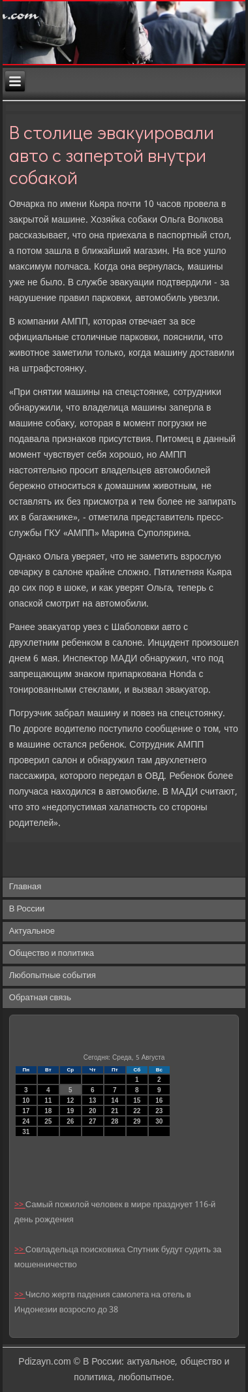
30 (159, 1121)
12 (70, 1100)
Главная (25, 886)
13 (92, 1100)
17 (25, 1111)
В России (27, 909)
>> (19, 1204)
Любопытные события (52, 975)
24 (25, 1121)
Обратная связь (40, 997)
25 (48, 1121)
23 (159, 1111)
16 (159, 1100)
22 (136, 1111)
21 (114, 1111)
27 (92, 1121)
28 (114, 1121)
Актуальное (32, 931)
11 (48, 1100)
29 (136, 1121)
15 (136, 1100)
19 (70, 1111)
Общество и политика (51, 953)
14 (114, 1100)
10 (25, 1100)
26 (70, 1121)
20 (92, 1111)
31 (25, 1131)
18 (48, 1111)
